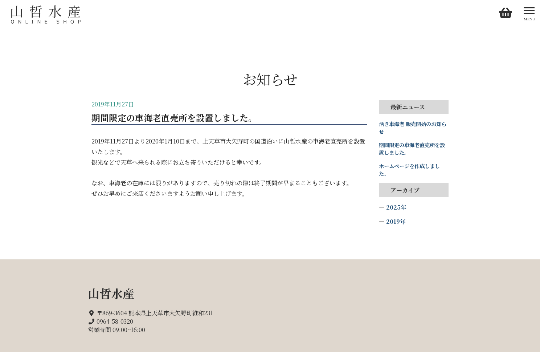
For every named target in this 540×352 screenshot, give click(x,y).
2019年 (396, 221)
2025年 (396, 207)
